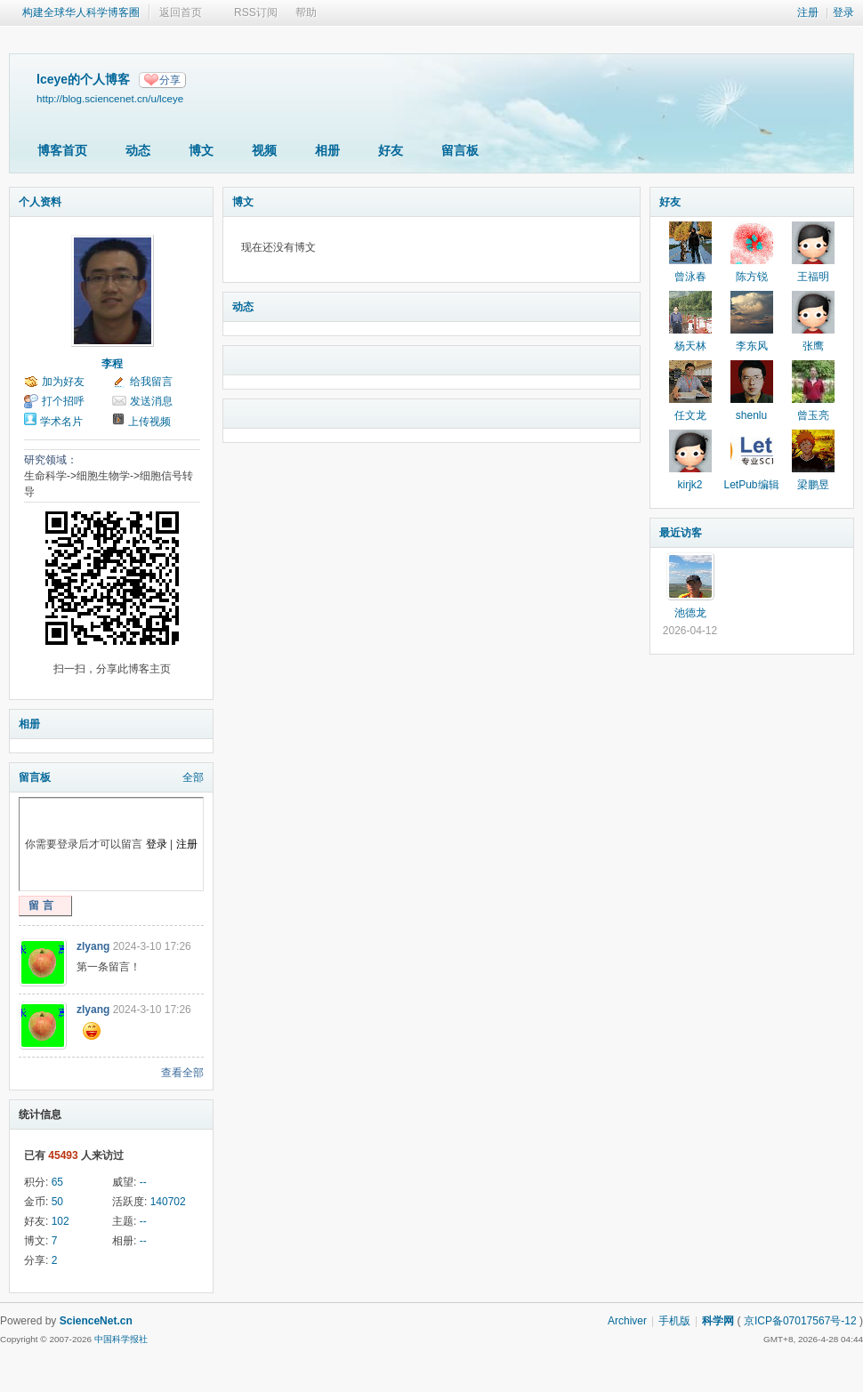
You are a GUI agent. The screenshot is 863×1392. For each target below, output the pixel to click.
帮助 (306, 12)
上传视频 (149, 421)
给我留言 (151, 381)
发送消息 (151, 401)
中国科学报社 (121, 1339)
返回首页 (180, 12)
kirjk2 (689, 485)
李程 (112, 364)
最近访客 (680, 533)
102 (60, 1221)
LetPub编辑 (750, 485)
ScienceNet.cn (96, 1321)
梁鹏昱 (813, 485)
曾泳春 (690, 276)
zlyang (93, 946)
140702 (168, 1201)
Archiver (627, 1321)
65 (57, 1182)
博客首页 (62, 150)
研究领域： (50, 460)
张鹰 (813, 346)
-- (143, 1182)
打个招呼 (63, 401)
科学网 (718, 1321)
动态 (137, 150)
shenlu (751, 415)
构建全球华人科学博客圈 (81, 12)
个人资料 (40, 202)
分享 (170, 80)
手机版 (674, 1321)
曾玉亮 (813, 415)
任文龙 (690, 415)
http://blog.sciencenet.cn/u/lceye (109, 98)
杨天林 (690, 346)
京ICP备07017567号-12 (800, 1321)
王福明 (813, 276)
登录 (843, 12)
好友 (390, 150)
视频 (264, 150)
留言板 (460, 150)
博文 (201, 150)
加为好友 (63, 381)
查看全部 (182, 1072)
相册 (327, 150)
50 (57, 1201)
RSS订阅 (256, 12)
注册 (808, 12)
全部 (193, 777)
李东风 (752, 346)
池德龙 (690, 613)
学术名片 (61, 421)
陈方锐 (752, 276)
